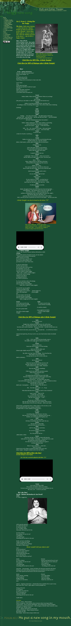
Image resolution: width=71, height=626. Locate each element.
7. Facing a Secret (8, 26)
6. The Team (6, 36)
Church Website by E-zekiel (36, 620)
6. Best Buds (6, 25)
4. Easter (5, 33)
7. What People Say (8, 37)
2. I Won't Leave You (8, 21)
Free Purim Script (7, 38)
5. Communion (6, 34)
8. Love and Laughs (8, 27)
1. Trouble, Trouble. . (8, 20)
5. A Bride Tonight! (8, 24)
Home (4, 17)
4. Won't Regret (7, 23)
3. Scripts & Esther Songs (8, 31)
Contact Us (6, 40)
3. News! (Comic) (8, 22)
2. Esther (5, 29)
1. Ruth (5, 18)
